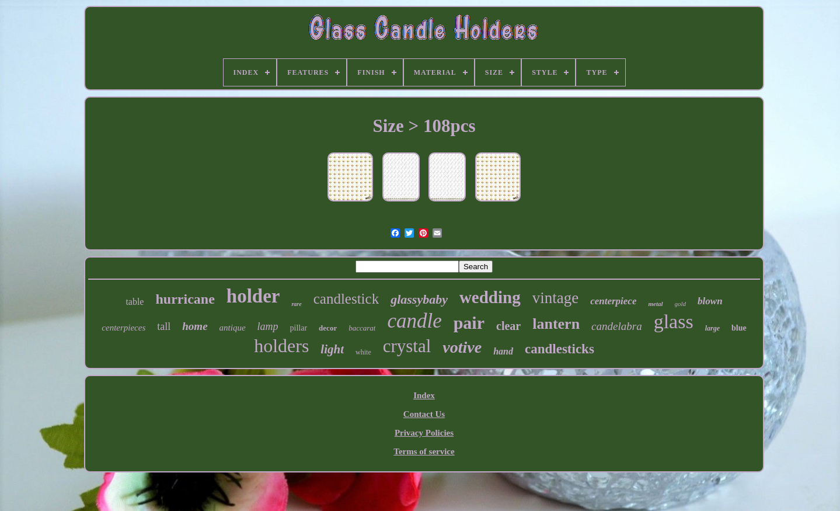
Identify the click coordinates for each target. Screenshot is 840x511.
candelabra (616, 326)
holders (281, 345)
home (194, 326)
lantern (556, 323)
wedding (490, 297)
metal (655, 303)
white (363, 352)
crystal (407, 346)
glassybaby (419, 299)
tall (163, 326)
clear (508, 325)
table (135, 302)
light (332, 349)
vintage (555, 298)
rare (296, 304)
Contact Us (424, 414)
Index (424, 395)
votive (462, 347)
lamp (267, 326)
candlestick (346, 299)
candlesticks (559, 349)
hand (503, 351)
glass (673, 321)
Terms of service (423, 451)
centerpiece (613, 301)
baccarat (361, 328)
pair (469, 322)
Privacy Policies (424, 432)
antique (232, 327)
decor (328, 328)
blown (710, 301)
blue (739, 328)
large (712, 328)
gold (680, 303)
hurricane (184, 299)
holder (253, 296)
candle (414, 321)
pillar (299, 328)
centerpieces (123, 327)
